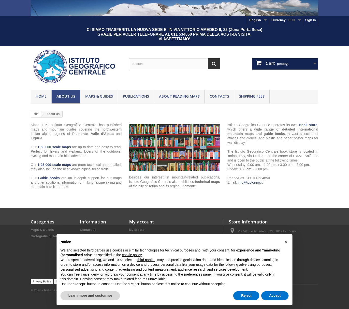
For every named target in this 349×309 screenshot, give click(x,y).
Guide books (49, 178)
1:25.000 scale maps (54, 165)
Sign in (310, 20)
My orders (136, 230)
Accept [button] (275, 295)
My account (141, 222)
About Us (66, 96)
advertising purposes (255, 264)
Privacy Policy (42, 281)
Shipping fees (251, 96)
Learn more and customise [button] (90, 295)
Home (41, 96)
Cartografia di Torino (46, 236)
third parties (146, 260)
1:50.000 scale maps (54, 147)
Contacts (219, 96)
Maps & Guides (99, 96)
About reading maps (179, 96)
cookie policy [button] (132, 255)
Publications (136, 96)
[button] (286, 242)
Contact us (88, 230)
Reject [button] (246, 295)
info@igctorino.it (250, 182)
